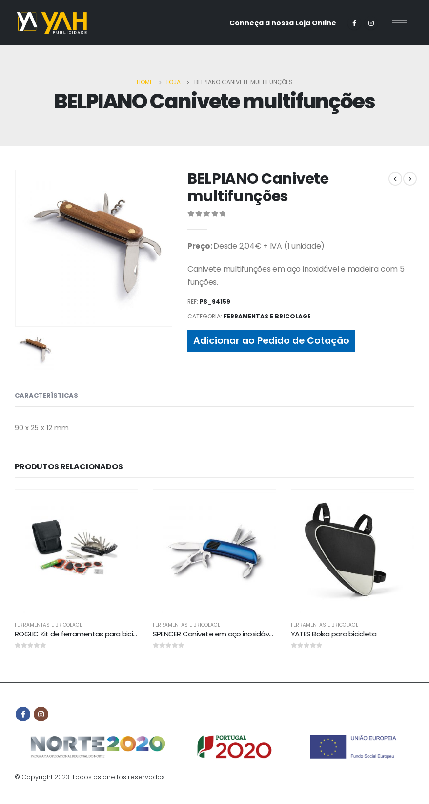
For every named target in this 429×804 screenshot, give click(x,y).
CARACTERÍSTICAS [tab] (46, 395)
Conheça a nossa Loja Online (282, 23)
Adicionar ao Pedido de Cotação (271, 340)
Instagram (41, 714)
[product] (76, 551)
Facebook (23, 714)
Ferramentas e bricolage (267, 316)
